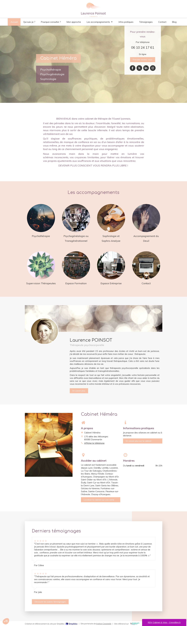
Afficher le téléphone (94, 443)
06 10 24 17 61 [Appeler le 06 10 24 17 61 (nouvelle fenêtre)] (142, 47)
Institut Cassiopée (103, 623)
